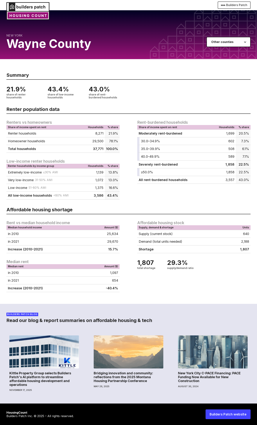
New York (14, 35)
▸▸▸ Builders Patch (234, 5)
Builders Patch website (228, 414)
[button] (228, 42)
